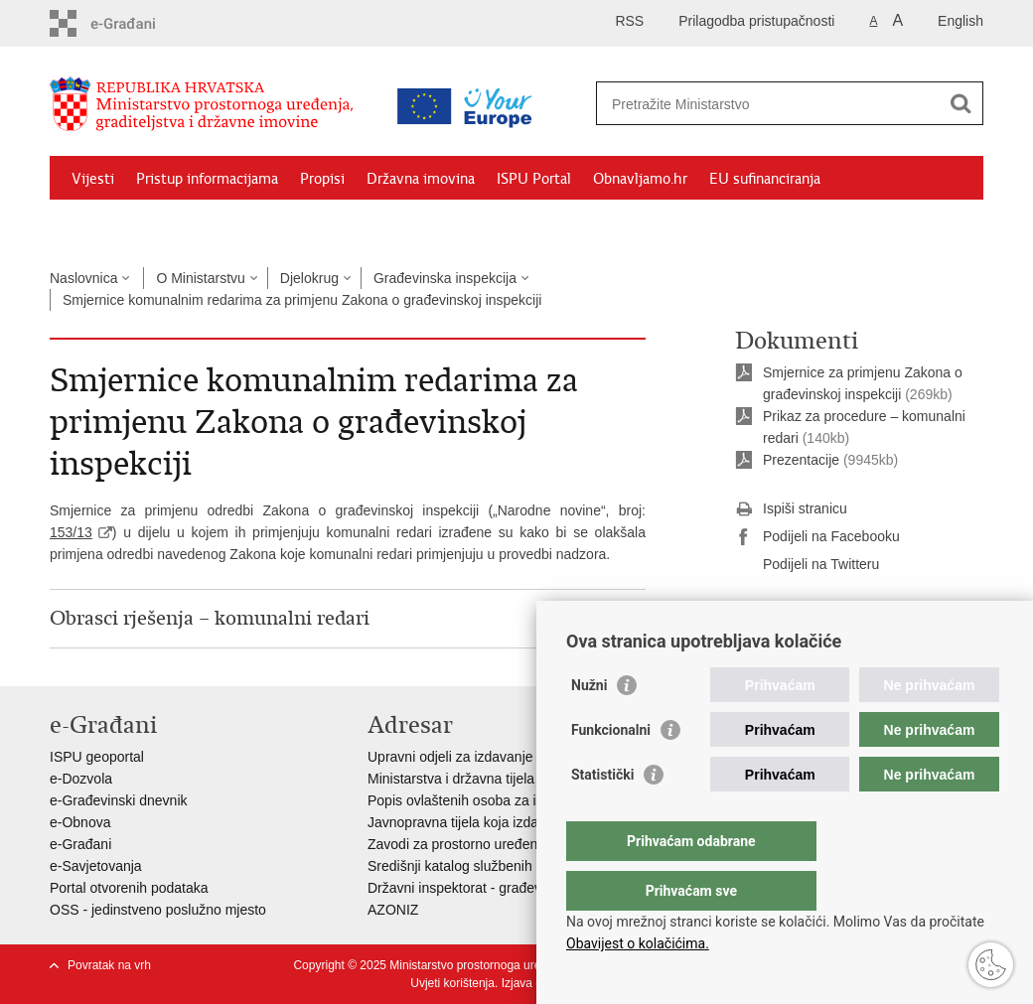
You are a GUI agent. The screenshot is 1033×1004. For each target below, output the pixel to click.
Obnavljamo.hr (640, 179)
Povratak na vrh (109, 965)
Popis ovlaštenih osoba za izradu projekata (500, 800)
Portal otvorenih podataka (129, 888)
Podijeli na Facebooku (817, 537)
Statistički (602, 814)
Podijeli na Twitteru (807, 565)
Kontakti (265, 224)
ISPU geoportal (97, 757)
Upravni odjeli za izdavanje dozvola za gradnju (511, 757)
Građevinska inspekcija (444, 278)
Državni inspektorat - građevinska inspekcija (503, 888)
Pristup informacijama (207, 179)
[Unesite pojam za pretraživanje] (768, 103)
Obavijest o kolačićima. (637, 943)
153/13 (71, 532)
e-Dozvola (81, 779)
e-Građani (80, 844)
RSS (629, 21)
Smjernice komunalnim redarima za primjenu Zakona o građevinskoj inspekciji (302, 300)
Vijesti (93, 179)
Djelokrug (309, 278)
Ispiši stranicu (791, 509)
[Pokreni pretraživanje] (960, 103)
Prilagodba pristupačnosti (756, 21)
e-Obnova (80, 822)
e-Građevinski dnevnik (119, 800)
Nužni (589, 725)
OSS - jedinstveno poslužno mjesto (158, 910)
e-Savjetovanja (96, 866)
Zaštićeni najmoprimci (144, 224)
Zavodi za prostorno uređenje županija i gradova (516, 844)
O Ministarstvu (200, 278)
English (960, 21)
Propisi (322, 179)
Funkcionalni (611, 770)
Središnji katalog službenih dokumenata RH (502, 866)
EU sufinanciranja (764, 179)
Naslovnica (83, 278)
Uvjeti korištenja (452, 983)
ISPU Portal (534, 179)
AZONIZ (393, 910)
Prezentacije (801, 460)
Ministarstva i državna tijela (451, 779)
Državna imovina (421, 179)
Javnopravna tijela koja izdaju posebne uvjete (508, 822)
